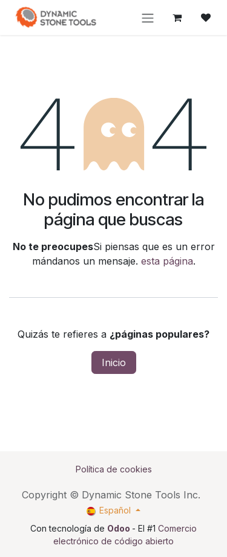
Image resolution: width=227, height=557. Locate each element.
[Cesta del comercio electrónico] (177, 17)
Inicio (114, 362)
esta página (167, 261)
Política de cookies (114, 469)
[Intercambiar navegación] (148, 17)
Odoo (119, 528)
